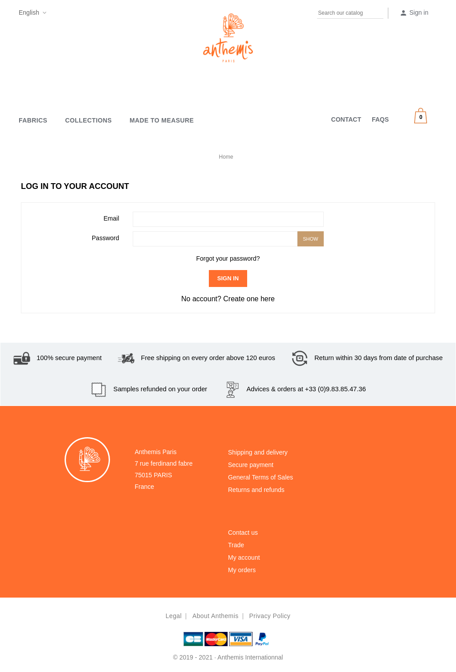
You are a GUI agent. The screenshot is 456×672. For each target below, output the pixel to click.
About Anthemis (215, 615)
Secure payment (250, 464)
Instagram (89, 14)
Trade (236, 545)
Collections (88, 120)
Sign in (228, 278)
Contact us (243, 532)
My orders (242, 570)
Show (310, 239)
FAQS (380, 119)
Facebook (54, 14)
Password (105, 238)
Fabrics (33, 120)
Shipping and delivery (258, 452)
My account (244, 557)
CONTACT (346, 119)
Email (111, 218)
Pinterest (72, 14)
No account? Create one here (228, 299)
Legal (174, 615)
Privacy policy (269, 615)
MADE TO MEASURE (162, 120)
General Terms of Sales (260, 477)
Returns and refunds (256, 489)
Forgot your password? (228, 258)
